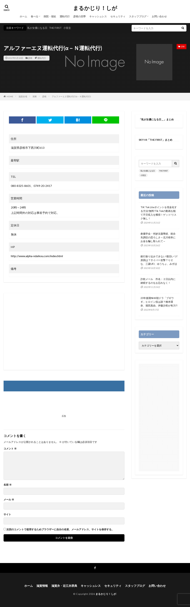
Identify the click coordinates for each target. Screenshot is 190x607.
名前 (8, 484)
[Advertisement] (64, 331)
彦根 (30, 58)
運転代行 (65, 16)
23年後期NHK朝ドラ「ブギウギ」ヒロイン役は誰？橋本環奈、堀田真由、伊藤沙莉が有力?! (159, 301)
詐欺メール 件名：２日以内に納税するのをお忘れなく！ (158, 280)
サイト (7, 514)
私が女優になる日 (37, 27)
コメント (10, 448)
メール (9, 499)
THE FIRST (55, 27)
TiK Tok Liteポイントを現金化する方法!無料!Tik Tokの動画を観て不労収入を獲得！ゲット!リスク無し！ (159, 213)
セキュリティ (117, 16)
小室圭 (67, 27)
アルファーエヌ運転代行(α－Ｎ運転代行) (71, 96)
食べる (34, 16)
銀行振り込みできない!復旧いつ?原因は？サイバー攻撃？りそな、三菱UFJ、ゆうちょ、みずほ (159, 260)
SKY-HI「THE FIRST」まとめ (155, 139)
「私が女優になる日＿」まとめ (156, 119)
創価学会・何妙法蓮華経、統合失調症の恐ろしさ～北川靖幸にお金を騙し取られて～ (158, 237)
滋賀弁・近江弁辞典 (64, 585)
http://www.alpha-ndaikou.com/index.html (37, 256)
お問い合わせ (159, 16)
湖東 (34, 96)
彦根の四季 (79, 16)
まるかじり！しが (95, 8)
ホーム (23, 16)
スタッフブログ (137, 16)
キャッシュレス (98, 16)
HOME (10, 96)
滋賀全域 (23, 96)
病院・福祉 (50, 16)
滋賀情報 (42, 585)
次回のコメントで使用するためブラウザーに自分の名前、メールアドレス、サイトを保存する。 (60, 529)
